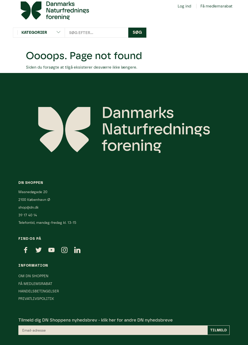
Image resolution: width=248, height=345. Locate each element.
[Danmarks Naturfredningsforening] (55, 10)
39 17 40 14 (27, 215)
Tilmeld (218, 330)
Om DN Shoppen (33, 276)
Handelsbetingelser (38, 291)
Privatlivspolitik (36, 299)
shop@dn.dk (28, 207)
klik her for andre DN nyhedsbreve (137, 320)
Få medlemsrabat (216, 6)
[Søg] (137, 33)
